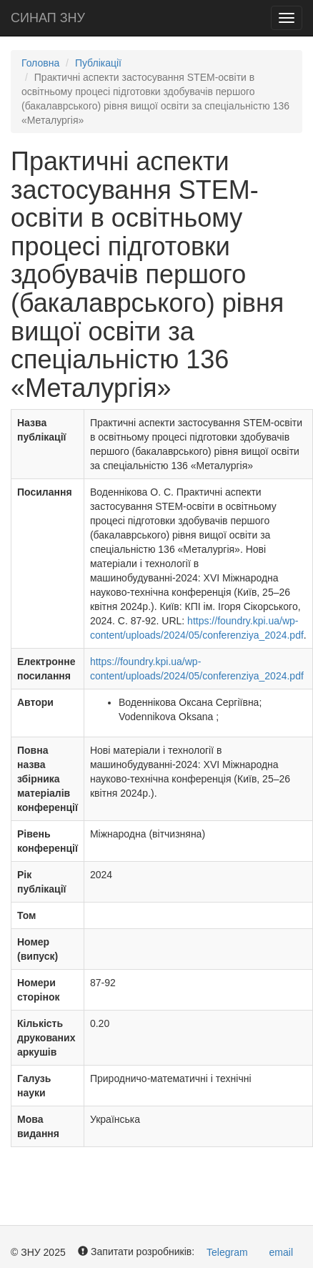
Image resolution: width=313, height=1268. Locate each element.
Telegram (227, 1252)
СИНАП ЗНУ (48, 18)
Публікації (98, 63)
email (281, 1252)
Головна (40, 63)
